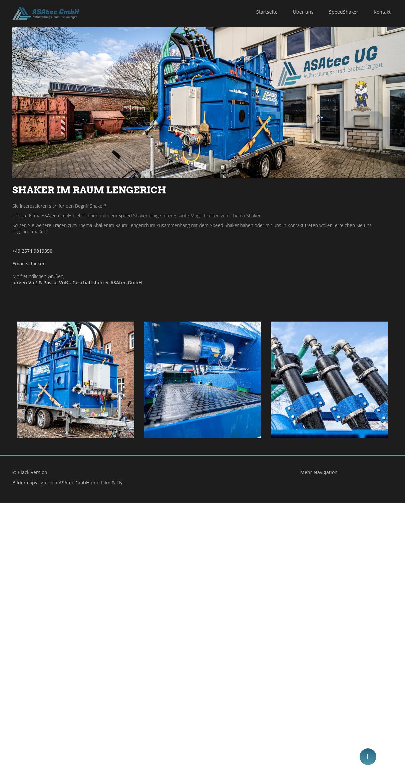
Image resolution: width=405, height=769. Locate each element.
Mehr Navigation (326, 591)
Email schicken (29, 263)
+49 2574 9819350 (32, 251)
